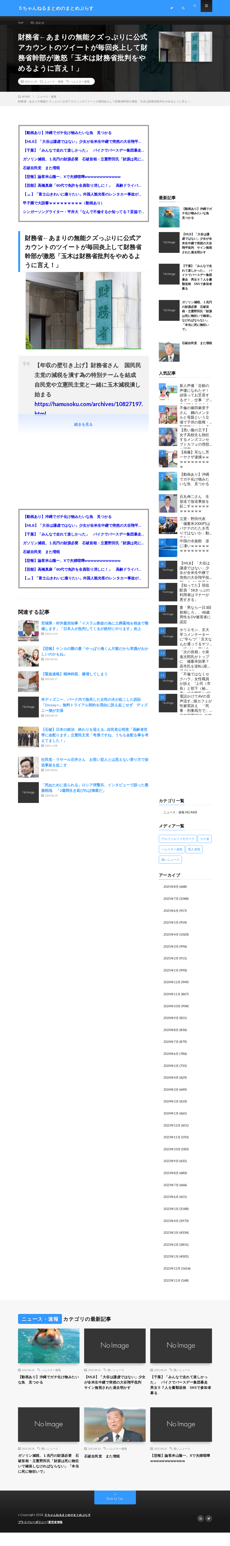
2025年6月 (171, 915)
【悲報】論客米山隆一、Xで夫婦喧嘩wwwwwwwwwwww (72, 182)
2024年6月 (171, 1057)
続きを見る (83, 429)
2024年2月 (171, 1104)
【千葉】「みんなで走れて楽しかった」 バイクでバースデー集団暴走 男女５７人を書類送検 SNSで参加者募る (83, 155)
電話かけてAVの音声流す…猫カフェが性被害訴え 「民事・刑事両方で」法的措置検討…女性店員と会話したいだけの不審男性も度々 (196, 709)
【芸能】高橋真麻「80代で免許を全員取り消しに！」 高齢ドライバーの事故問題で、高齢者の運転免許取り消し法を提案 (83, 190)
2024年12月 (172, 986)
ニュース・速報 (53, 86)
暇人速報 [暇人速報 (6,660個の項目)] (194, 854)
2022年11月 (172, 1281)
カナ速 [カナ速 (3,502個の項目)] (204, 844)
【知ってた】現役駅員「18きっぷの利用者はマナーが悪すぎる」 (195, 597)
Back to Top (115, 1512)
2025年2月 (171, 962)
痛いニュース (115, 1370)
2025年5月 (171, 927)
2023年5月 (171, 1210)
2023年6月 (171, 1198)
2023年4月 (171, 1222)
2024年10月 (172, 1010)
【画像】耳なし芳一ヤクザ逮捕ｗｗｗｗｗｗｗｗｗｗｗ (194, 464)
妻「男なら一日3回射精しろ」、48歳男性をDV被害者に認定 (195, 619)
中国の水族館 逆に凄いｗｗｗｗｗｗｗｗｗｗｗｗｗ (194, 551)
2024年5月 (171, 1069)
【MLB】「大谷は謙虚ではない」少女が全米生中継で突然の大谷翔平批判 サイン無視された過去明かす (83, 146)
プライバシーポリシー (33, 1535)
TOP (21, 23)
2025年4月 (171, 939)
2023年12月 (172, 1128)
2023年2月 (171, 1245)
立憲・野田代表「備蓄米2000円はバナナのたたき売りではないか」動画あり (195, 532)
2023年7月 (171, 1186)
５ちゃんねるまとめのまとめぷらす (69, 1529)
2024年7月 (171, 1045)
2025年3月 (171, 951)
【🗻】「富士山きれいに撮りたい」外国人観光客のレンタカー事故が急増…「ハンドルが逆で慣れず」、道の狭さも (83, 199)
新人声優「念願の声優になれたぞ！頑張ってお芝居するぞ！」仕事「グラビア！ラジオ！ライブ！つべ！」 (194, 399)
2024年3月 (171, 1092)
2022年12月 (172, 1269)
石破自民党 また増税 (41, 173)
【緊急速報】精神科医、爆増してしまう (74, 679)
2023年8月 (171, 1175)
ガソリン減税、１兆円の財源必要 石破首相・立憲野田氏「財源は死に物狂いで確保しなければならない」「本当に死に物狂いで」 (83, 164)
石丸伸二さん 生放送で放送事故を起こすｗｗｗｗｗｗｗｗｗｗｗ (194, 508)
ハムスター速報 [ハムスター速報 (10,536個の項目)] (171, 854)
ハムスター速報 (80, 86)
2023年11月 (172, 1139)
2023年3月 (171, 1234)
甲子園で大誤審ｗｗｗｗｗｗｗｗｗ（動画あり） (63, 208)
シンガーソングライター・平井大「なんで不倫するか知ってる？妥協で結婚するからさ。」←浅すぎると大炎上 (83, 217)
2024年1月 (171, 1116)
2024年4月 (171, 1080)
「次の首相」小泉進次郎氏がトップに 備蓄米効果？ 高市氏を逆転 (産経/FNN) (196, 665)
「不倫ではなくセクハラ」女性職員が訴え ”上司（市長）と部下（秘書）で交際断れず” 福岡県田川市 (196, 687)
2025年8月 (171, 892)
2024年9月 (171, 1021)
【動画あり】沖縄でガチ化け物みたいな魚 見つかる (67, 138)
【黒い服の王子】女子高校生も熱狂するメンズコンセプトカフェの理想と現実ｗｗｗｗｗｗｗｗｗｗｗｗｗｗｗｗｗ (194, 443)
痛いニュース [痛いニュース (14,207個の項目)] (170, 865)
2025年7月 (171, 904)
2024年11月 (172, 998)
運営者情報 (58, 1535)
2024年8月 (171, 1033)
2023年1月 (171, 1257)
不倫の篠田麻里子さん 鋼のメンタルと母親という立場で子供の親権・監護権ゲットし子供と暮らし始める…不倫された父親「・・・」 (196, 421)
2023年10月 (172, 1151)
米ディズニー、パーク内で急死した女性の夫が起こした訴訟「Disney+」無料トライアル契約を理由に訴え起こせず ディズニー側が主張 (94, 710)
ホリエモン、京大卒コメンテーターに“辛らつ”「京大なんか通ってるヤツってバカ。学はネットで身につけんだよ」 (196, 643)
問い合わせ (40, 23)
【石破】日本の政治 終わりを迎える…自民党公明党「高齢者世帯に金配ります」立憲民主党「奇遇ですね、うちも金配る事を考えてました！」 (94, 740)
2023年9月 (171, 1163)
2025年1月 (171, 974)
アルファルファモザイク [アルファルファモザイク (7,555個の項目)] (177, 844)
